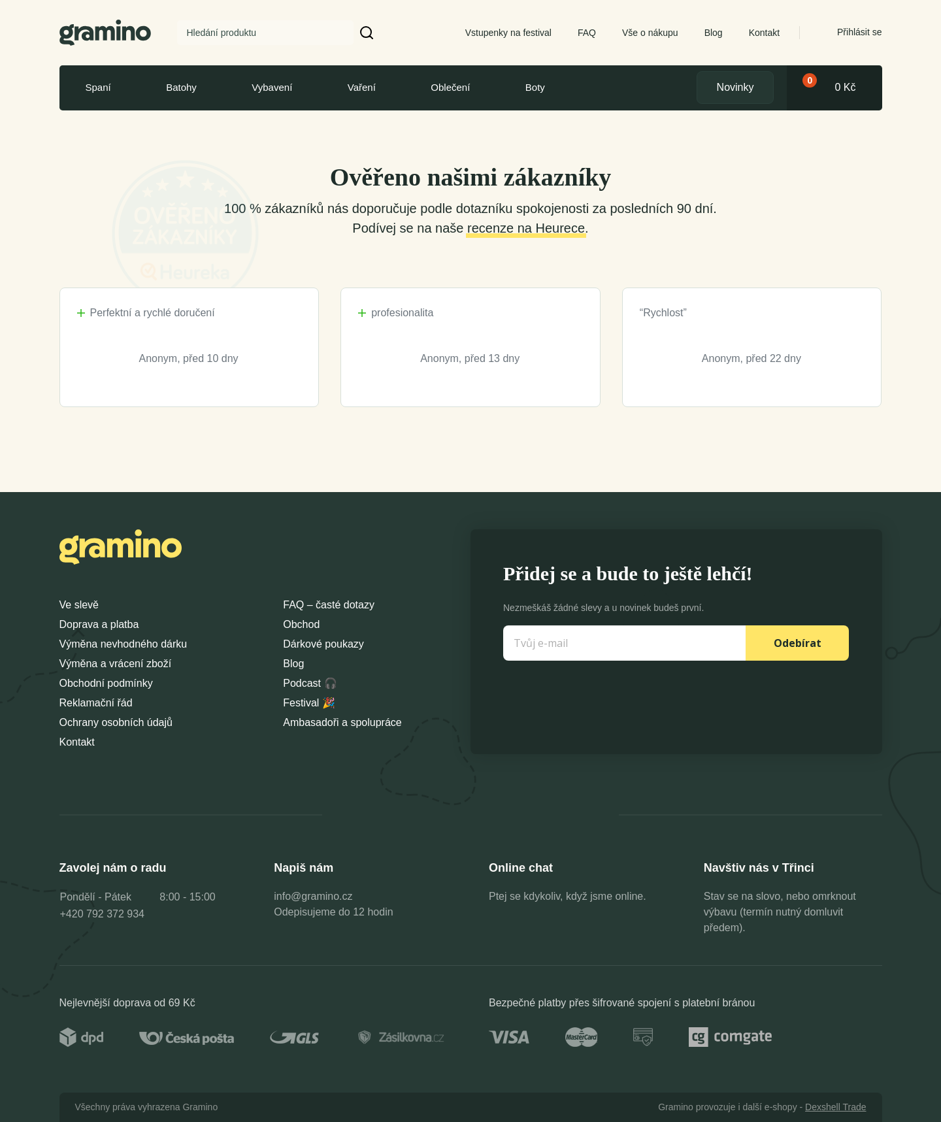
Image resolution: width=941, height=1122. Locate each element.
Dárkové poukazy (323, 644)
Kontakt (764, 32)
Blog (713, 32)
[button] (367, 32)
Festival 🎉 (309, 702)
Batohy (181, 87)
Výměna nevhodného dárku (123, 644)
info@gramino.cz (313, 896)
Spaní (98, 87)
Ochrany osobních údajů (116, 722)
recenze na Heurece (526, 228)
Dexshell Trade (835, 1107)
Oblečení (450, 87)
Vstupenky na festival (508, 32)
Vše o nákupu (650, 32)
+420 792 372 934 (102, 913)
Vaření (362, 87)
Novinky (735, 87)
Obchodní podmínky (106, 683)
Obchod (301, 624)
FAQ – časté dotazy (328, 604)
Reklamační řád (96, 702)
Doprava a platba (99, 624)
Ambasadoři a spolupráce (342, 722)
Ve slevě (79, 604)
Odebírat (797, 643)
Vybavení (272, 87)
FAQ (587, 32)
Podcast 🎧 (310, 683)
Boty (535, 87)
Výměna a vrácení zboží (115, 663)
